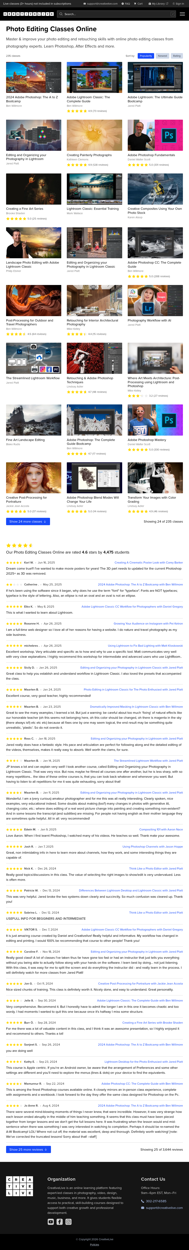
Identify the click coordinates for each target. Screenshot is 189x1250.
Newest (162, 56)
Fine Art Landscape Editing (25, 439)
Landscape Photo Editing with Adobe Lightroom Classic (32, 264)
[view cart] (139, 3)
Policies (94, 1244)
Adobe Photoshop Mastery (147, 439)
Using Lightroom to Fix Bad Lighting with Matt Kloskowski (145, 645)
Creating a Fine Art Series (24, 208)
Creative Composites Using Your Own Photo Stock (155, 210)
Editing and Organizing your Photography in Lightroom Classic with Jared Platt (131, 667)
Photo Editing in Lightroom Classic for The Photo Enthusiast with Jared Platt (133, 689)
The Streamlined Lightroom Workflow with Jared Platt (148, 760)
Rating (177, 56)
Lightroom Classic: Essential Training (93, 208)
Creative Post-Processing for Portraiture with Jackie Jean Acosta (140, 983)
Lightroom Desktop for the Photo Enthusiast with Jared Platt (144, 1061)
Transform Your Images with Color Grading (152, 499)
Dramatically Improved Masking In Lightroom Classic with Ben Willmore (136, 706)
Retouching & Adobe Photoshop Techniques (90, 380)
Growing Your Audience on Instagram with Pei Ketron (148, 623)
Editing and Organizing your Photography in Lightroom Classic (91, 264)
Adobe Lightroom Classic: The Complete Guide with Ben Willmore (140, 1000)
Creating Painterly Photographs (89, 155)
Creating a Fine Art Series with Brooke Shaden (152, 1022)
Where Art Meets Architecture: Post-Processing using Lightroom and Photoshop (154, 382)
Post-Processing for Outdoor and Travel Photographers (29, 322)
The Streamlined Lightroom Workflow (33, 378)
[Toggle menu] (182, 14)
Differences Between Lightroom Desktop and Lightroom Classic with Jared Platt (131, 890)
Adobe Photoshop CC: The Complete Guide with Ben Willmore (142, 1083)
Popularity (146, 56)
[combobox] (116, 14)
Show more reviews (28, 1149)
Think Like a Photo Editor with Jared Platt (156, 868)
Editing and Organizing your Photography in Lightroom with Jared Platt (137, 738)
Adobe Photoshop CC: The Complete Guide (154, 264)
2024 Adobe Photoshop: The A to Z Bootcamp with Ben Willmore (140, 584)
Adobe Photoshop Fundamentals (151, 155)
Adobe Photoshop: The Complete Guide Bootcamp (91, 441)
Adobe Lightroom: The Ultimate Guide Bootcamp (155, 99)
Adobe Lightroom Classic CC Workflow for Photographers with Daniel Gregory (132, 606)
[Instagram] (68, 1221)
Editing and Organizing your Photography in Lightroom (26, 157)
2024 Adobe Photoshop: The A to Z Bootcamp (32, 99)
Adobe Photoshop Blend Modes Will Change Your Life (93, 499)
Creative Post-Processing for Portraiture (26, 499)
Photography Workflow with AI (149, 320)
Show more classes (28, 521)
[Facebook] (59, 1221)
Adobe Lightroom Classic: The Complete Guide (88, 99)
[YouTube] (50, 1221)
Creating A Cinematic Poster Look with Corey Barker (149, 562)
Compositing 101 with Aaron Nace (161, 829)
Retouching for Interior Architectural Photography (92, 322)
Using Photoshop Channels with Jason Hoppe (153, 846)
